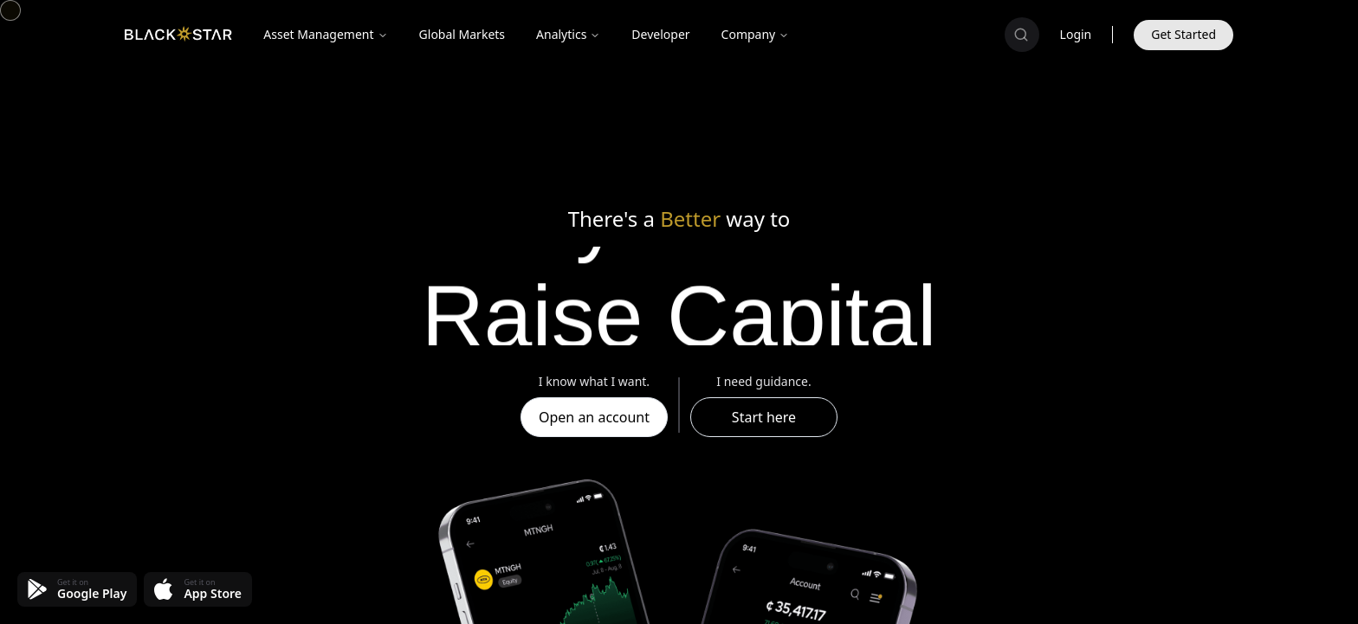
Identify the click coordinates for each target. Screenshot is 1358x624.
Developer (660, 34)
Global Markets (462, 34)
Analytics (568, 34)
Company (755, 34)
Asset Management (325, 34)
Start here (764, 417)
